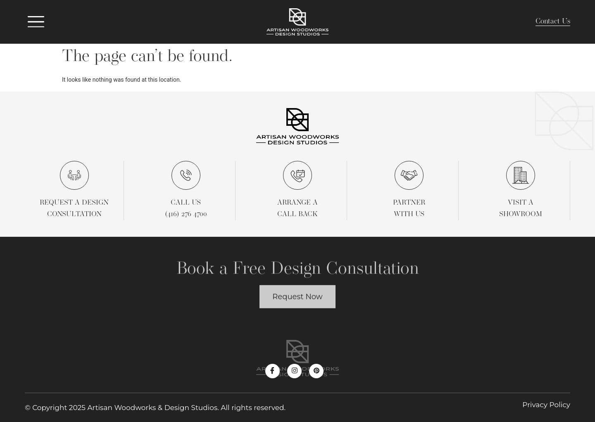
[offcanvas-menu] (36, 22)
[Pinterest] (316, 371)
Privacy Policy (546, 405)
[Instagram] (294, 371)
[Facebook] (272, 371)
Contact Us (553, 22)
